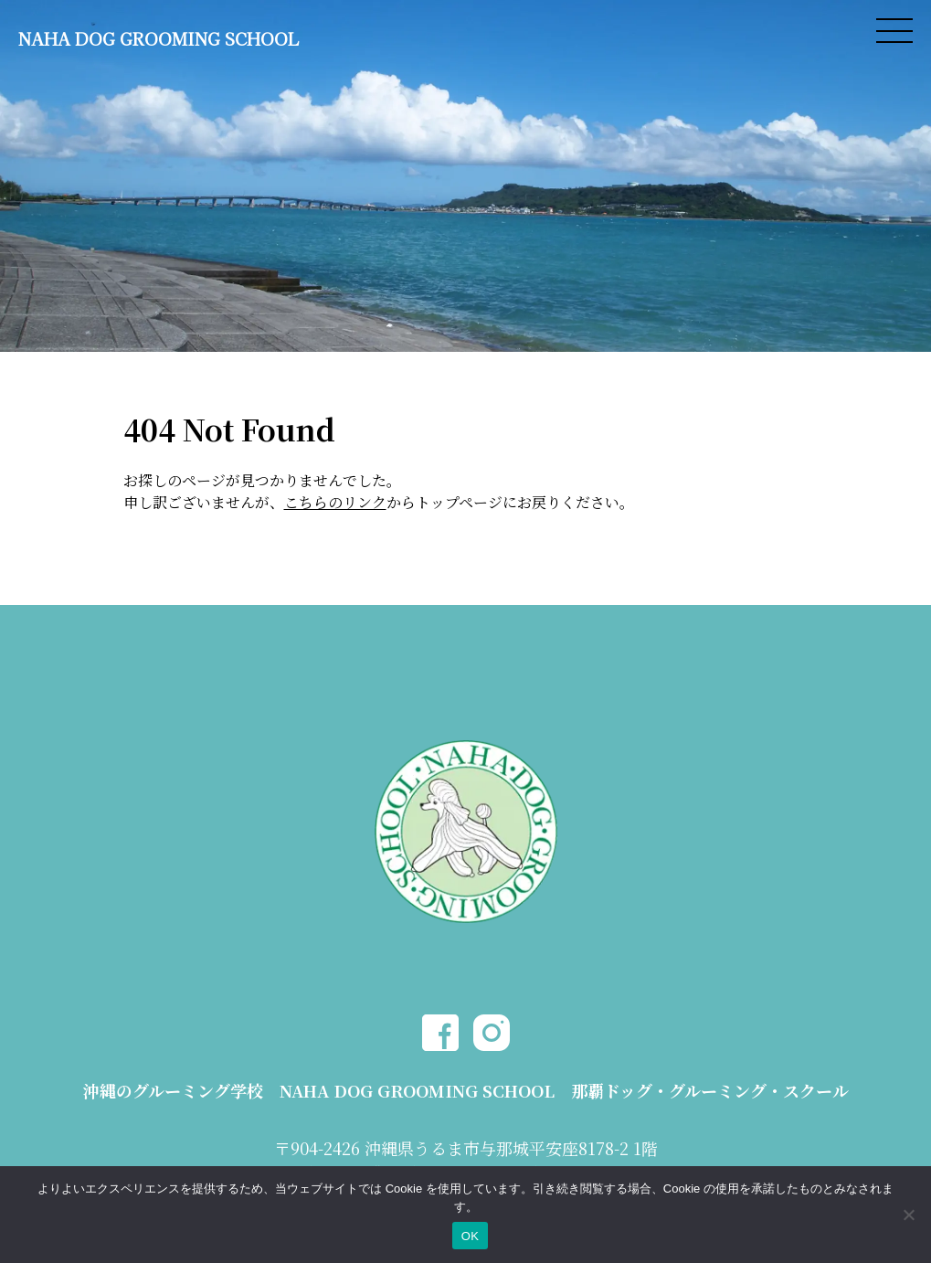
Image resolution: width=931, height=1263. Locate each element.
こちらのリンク (335, 502)
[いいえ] (908, 1214)
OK (470, 1236)
